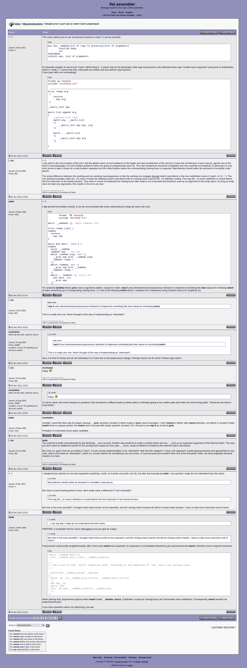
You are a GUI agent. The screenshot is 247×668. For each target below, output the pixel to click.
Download (108, 657)
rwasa (130, 665)
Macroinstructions (33, 24)
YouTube (144, 662)
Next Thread (229, 627)
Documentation (120, 657)
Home (114, 12)
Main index (97, 657)
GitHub (137, 662)
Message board (145, 657)
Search (121, 12)
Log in (139, 15)
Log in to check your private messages (119, 15)
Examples (133, 657)
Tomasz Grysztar (121, 662)
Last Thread (217, 627)
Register (129, 12)
